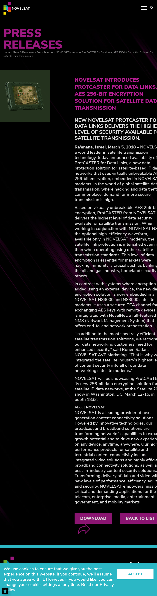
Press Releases (45, 52)
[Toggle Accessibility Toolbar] (5, 591)
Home (7, 52)
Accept (135, 574)
